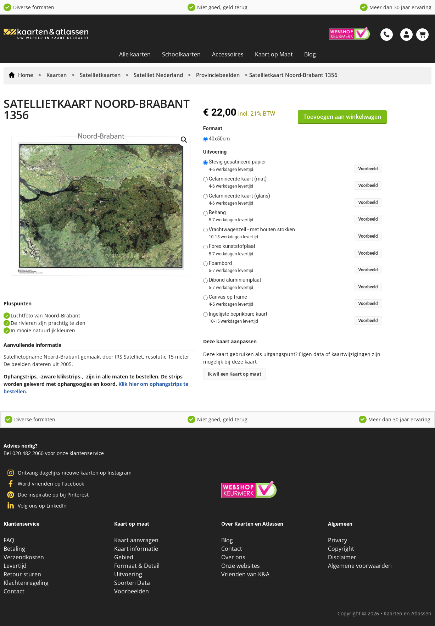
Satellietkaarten (100, 74)
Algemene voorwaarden (360, 566)
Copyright (341, 549)
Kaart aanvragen (136, 540)
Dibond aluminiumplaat (235, 280)
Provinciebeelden (218, 74)
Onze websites (240, 566)
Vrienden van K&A (245, 574)
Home (25, 74)
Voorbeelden (131, 591)
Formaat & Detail (137, 566)
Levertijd (15, 566)
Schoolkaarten (181, 54)
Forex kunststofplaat (232, 246)
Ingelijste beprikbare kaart (238, 314)
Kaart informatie (136, 549)
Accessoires (228, 54)
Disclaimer (342, 557)
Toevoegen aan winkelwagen (342, 117)
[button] (184, 139)
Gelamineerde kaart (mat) (238, 179)
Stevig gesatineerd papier (237, 162)
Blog (310, 54)
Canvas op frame (228, 297)
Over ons (233, 557)
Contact (14, 591)
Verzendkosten (24, 557)
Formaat (212, 128)
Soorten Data (132, 583)
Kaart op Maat (274, 54)
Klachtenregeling (26, 583)
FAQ (9, 540)
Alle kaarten (135, 54)
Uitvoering (215, 152)
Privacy (337, 540)
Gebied (123, 557)
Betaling (14, 549)
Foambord (220, 263)
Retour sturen (22, 574)
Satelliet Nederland (158, 74)
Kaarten (56, 74)
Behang (217, 212)
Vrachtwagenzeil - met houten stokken (252, 229)
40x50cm (219, 139)
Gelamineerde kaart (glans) (239, 196)
